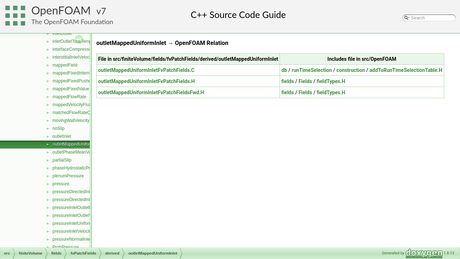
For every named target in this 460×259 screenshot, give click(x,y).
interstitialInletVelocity (73, 57)
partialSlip (62, 160)
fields (287, 81)
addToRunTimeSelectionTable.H (405, 70)
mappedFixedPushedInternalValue (85, 80)
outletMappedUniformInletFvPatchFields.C (146, 70)
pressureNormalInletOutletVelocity (85, 239)
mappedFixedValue (70, 88)
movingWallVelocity (70, 120)
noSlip (58, 128)
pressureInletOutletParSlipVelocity (85, 207)
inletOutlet (62, 33)
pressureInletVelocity (72, 231)
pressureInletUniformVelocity (79, 223)
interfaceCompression (73, 49)
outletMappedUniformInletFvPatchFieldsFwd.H (151, 92)
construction (350, 70)
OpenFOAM (61, 10)
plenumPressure (68, 175)
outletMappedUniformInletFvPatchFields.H (146, 81)
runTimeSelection (312, 70)
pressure (60, 183)
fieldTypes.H (331, 81)
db (284, 70)
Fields (305, 81)
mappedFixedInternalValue (78, 73)
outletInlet (61, 136)
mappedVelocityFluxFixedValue (82, 104)
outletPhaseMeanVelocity (76, 152)
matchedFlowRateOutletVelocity (83, 112)
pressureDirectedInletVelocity (80, 199)
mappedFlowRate (69, 96)
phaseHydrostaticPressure (77, 168)
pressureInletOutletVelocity (78, 215)
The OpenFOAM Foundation (72, 22)
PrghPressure (65, 247)
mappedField (64, 65)
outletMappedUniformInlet (77, 144)
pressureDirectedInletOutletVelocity (86, 191)
